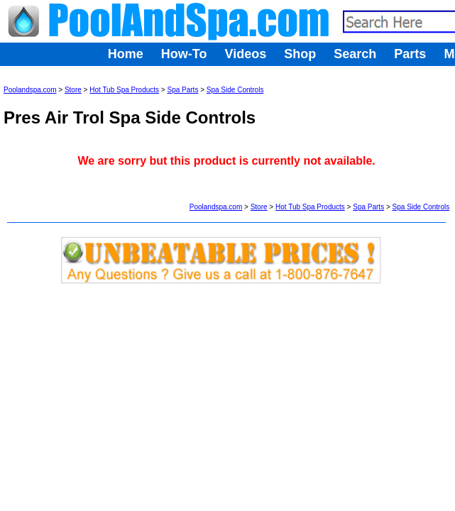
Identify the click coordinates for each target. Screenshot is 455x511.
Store (73, 90)
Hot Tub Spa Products (124, 90)
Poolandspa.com (30, 90)
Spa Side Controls (235, 90)
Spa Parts (182, 90)
